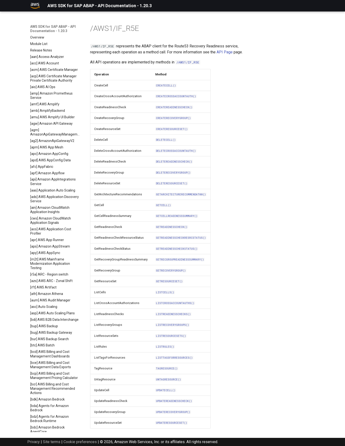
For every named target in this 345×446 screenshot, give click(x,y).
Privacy (33, 442)
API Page (225, 52)
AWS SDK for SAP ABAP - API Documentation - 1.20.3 (53, 29)
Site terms (51, 442)
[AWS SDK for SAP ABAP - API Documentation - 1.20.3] (35, 6)
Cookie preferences (80, 442)
